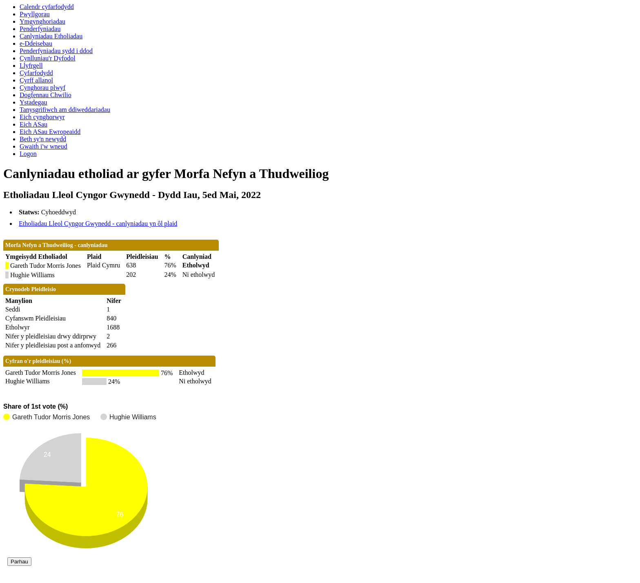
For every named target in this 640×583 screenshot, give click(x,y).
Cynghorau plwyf (42, 87)
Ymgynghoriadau (42, 21)
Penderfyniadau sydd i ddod (56, 50)
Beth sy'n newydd (43, 139)
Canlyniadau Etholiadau (51, 36)
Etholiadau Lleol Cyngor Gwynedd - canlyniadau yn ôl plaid (98, 223)
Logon (28, 153)
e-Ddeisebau (36, 43)
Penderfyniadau (40, 28)
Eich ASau (33, 124)
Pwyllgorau (35, 14)
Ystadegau (33, 102)
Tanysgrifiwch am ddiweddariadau (65, 109)
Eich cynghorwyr (42, 116)
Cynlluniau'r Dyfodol (48, 58)
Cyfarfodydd (36, 72)
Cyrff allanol (36, 80)
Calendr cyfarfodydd (47, 6)
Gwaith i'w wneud (43, 146)
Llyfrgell (31, 65)
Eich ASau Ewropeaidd (50, 131)
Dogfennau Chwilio (45, 94)
